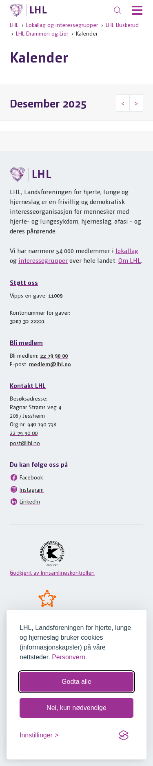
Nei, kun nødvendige (76, 707)
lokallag (126, 250)
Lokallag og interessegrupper (62, 24)
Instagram (27, 489)
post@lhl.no (25, 442)
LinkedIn (25, 501)
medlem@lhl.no (50, 363)
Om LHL (129, 260)
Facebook (26, 477)
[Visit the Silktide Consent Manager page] (123, 735)
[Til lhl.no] (28, 10)
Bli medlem (26, 342)
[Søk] (117, 10)
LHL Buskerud (122, 24)
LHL (14, 24)
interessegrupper (43, 260)
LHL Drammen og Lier (42, 33)
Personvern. (69, 657)
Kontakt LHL (28, 385)
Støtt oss (24, 282)
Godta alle (76, 681)
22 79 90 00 (54, 355)
